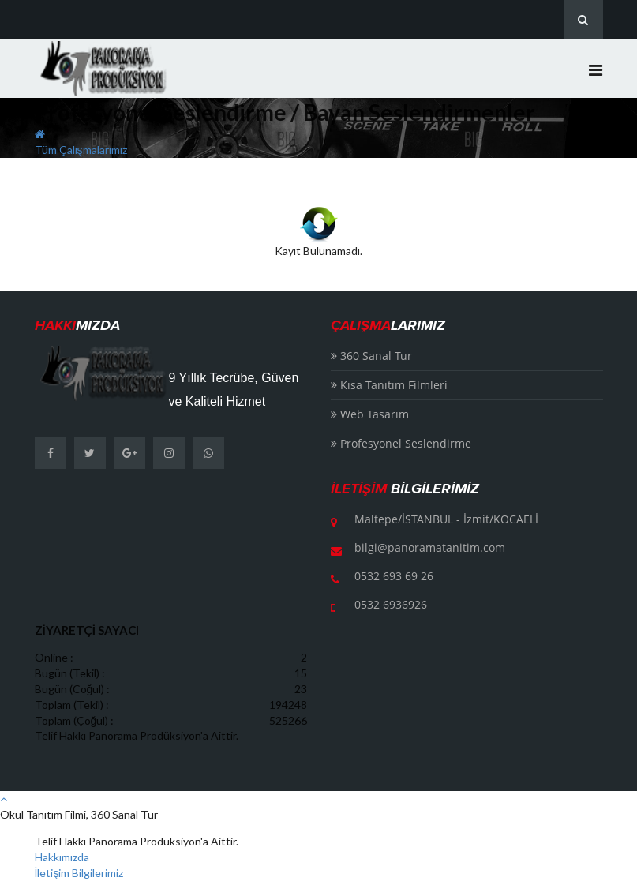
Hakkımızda (62, 857)
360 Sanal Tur (371, 355)
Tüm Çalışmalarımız (81, 149)
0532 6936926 (390, 604)
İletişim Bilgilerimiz (79, 872)
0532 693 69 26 (393, 575)
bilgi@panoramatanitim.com (429, 547)
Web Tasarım (370, 414)
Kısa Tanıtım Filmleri (389, 384)
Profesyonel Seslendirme (401, 443)
